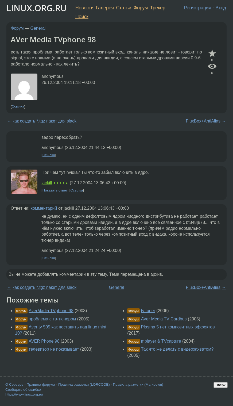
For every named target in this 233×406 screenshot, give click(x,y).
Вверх (221, 385)
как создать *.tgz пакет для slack (44, 121)
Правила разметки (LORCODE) (84, 384)
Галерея (105, 7)
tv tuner (148, 310)
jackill (46, 183)
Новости (84, 7)
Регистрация (197, 7)
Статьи (123, 7)
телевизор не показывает (54, 349)
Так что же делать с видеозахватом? (177, 349)
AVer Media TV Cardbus (164, 319)
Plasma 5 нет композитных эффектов (178, 327)
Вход (220, 7)
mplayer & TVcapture (161, 341)
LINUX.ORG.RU (36, 8)
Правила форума (41, 384)
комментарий (44, 208)
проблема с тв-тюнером (52, 319)
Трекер (157, 7)
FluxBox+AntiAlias (203, 121)
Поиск (81, 16)
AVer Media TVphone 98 (53, 39)
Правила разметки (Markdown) (138, 384)
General (38, 28)
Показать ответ (55, 190)
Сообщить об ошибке (23, 390)
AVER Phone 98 (44, 341)
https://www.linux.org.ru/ (24, 394)
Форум (141, 7)
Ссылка (18, 107)
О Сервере (14, 384)
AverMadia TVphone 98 (51, 310)
